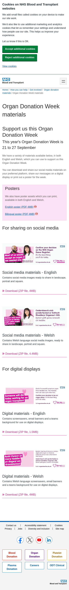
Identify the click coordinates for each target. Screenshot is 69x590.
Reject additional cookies (19, 57)
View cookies (9, 66)
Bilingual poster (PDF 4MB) (20, 214)
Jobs (20, 529)
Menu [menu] (63, 81)
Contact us (11, 525)
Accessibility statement (35, 525)
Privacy (8, 529)
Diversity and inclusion (38, 529)
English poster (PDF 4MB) (19, 207)
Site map (60, 529)
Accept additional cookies (20, 49)
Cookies (59, 525)
